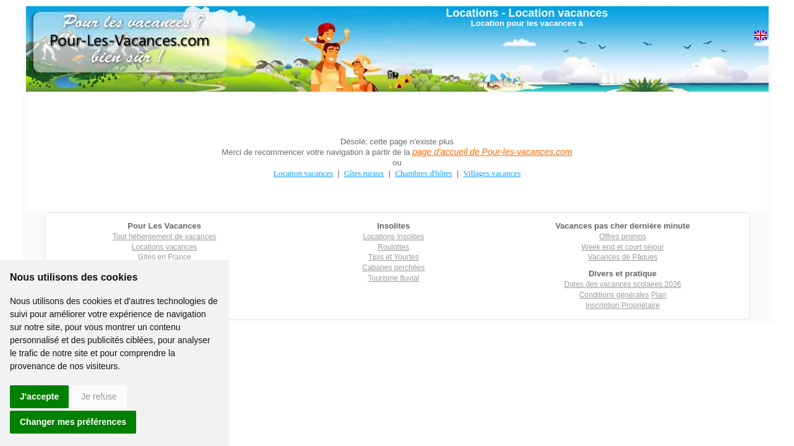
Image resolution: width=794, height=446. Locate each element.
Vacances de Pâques (623, 257)
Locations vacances (164, 247)
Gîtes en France (164, 257)
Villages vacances (492, 173)
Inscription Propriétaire (622, 305)
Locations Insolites (394, 236)
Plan (658, 295)
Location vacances (558, 13)
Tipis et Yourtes (393, 257)
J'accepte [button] (39, 396)
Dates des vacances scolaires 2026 (622, 284)
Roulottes (394, 247)
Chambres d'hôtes (423, 173)
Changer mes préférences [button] (73, 422)
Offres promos (622, 236)
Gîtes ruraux (364, 173)
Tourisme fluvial (394, 278)
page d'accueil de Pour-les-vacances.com (492, 152)
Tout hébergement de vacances (164, 236)
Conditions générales (614, 295)
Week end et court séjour (623, 247)
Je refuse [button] (99, 396)
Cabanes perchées (394, 267)
